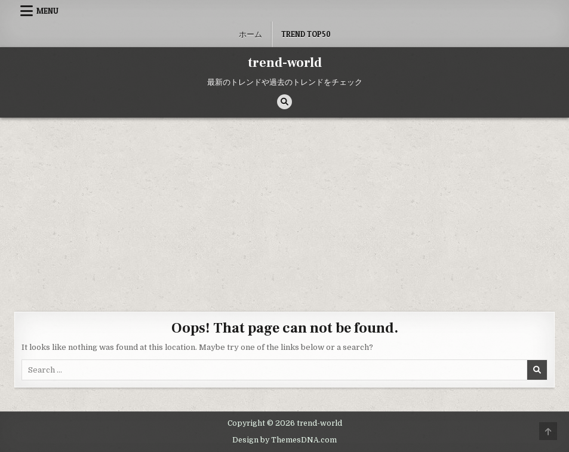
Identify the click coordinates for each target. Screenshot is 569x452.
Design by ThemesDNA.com (284, 440)
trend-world (285, 62)
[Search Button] (284, 101)
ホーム (250, 34)
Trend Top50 (306, 34)
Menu (47, 11)
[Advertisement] (284, 207)
